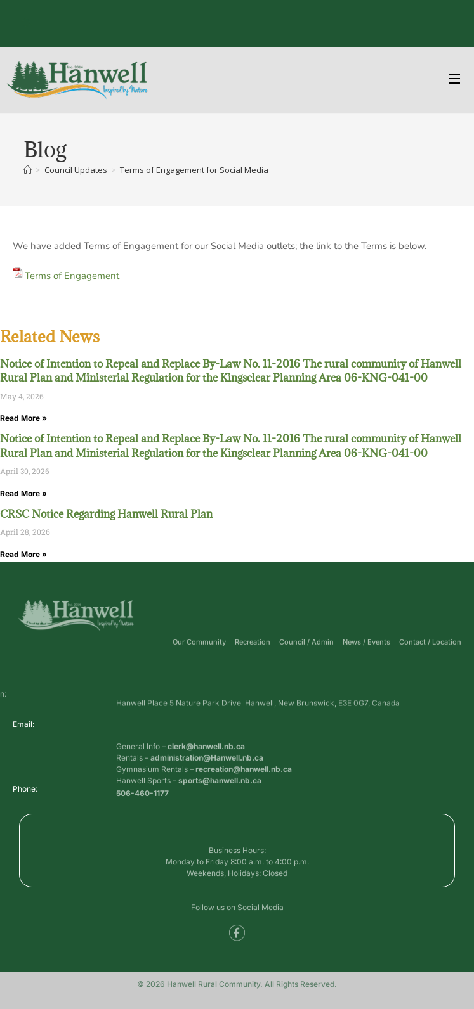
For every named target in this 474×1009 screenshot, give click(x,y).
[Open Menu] (455, 80)
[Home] (27, 170)
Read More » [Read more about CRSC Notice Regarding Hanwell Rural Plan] (23, 554)
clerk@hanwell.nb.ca (206, 759)
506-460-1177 (142, 795)
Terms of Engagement (72, 275)
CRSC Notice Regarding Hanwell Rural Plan (106, 514)
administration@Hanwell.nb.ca (206, 771)
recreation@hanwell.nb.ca (243, 782)
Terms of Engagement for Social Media (194, 170)
